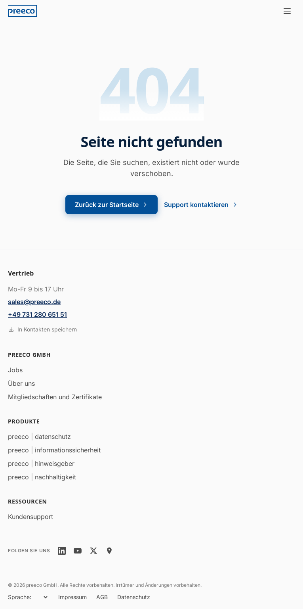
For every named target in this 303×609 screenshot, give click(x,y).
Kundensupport (30, 517)
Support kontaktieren (201, 205)
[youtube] (78, 551)
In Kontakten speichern (42, 329)
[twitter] (93, 551)
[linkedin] (62, 551)
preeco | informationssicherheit (54, 450)
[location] (109, 551)
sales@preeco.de (34, 302)
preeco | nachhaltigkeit (42, 477)
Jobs (15, 370)
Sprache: (19, 597)
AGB (102, 597)
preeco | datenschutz (39, 436)
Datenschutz (133, 597)
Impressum (72, 597)
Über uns (21, 383)
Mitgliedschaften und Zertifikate (55, 397)
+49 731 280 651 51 (37, 314)
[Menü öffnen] (287, 11)
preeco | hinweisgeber (41, 463)
